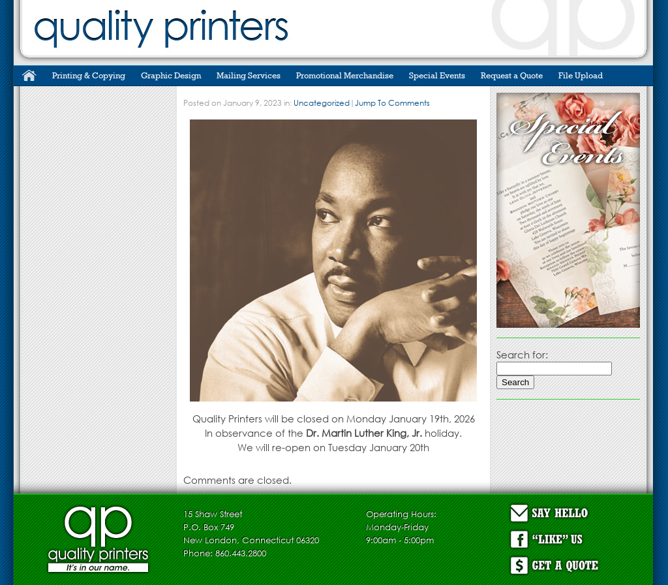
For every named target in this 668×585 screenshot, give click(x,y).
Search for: (522, 354)
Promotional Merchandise (344, 75)
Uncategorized (322, 102)
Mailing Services (249, 75)
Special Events (437, 75)
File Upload (580, 75)
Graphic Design (171, 75)
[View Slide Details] (568, 210)
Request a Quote (512, 75)
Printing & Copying (88, 75)
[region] (568, 210)
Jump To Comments (392, 102)
